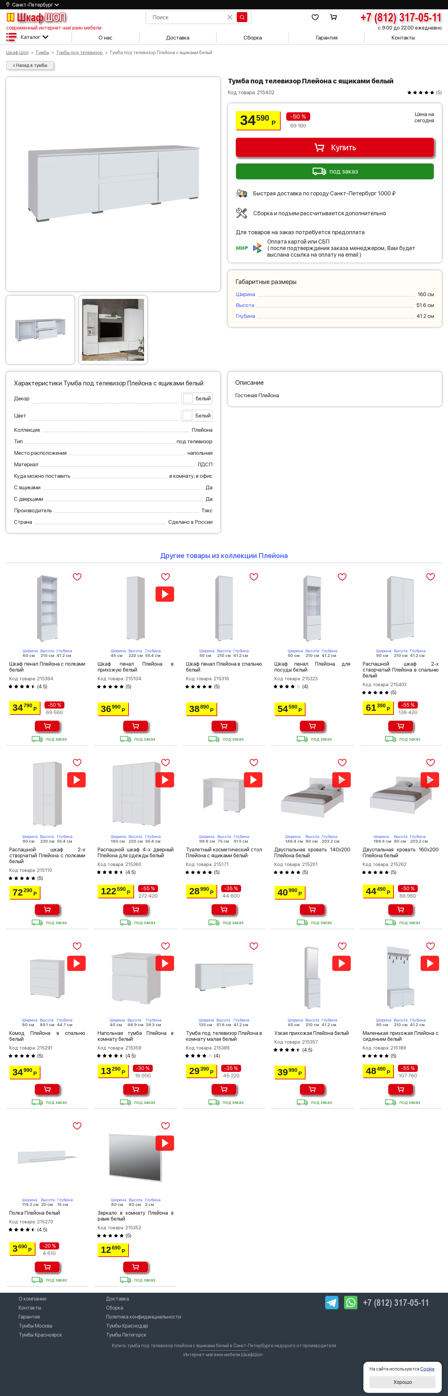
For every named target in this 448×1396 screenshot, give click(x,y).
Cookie (427, 1368)
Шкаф (35, 17)
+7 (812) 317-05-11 (401, 17)
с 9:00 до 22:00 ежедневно (410, 28)
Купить (335, 147)
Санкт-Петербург (32, 5)
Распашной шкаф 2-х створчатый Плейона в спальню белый (401, 670)
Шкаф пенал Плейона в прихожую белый (136, 667)
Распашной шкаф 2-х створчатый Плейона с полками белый (47, 855)
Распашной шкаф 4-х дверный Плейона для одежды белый (136, 853)
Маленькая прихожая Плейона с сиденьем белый (401, 1036)
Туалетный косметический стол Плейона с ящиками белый (224, 853)
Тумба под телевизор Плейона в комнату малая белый (224, 1036)
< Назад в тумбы (30, 65)
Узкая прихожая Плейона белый (311, 1033)
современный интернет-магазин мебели (53, 28)
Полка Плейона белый (34, 1213)
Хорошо (403, 1382)
